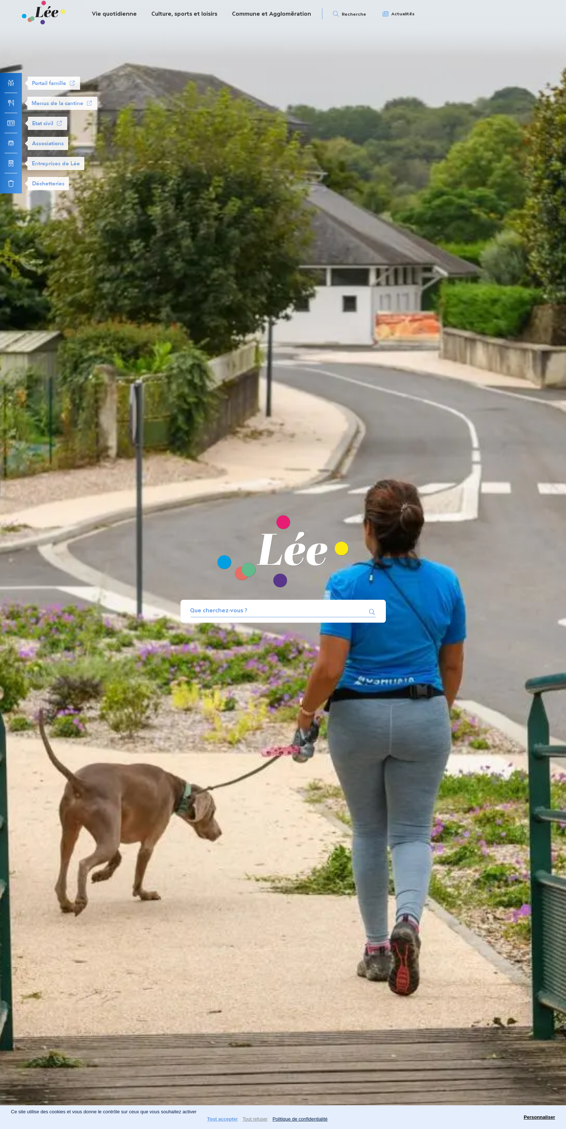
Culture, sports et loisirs (184, 13)
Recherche (354, 14)
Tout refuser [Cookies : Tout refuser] (255, 1119)
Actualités (403, 14)
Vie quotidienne (114, 13)
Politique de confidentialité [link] (299, 1119)
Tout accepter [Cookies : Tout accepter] (222, 1119)
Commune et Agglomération (271, 13)
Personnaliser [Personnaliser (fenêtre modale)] (539, 1117)
